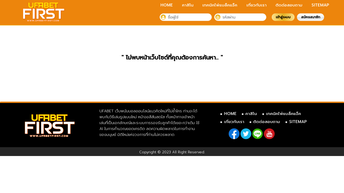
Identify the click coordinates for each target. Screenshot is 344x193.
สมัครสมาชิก (310, 17)
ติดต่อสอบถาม (288, 5)
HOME (166, 5)
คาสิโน (188, 5)
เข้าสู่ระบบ (283, 17)
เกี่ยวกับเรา (256, 5)
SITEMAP (320, 5)
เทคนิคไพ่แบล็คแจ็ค (219, 5)
